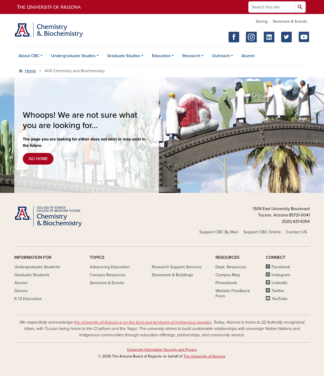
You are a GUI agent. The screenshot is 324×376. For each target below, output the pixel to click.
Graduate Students (31, 275)
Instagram (281, 275)
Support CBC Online (262, 232)
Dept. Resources (230, 267)
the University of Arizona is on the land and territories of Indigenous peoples (142, 322)
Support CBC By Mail (218, 232)
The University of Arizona (204, 356)
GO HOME (38, 158)
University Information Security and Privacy (162, 349)
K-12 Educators (28, 298)
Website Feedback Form (232, 293)
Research (191, 55)
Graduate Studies (123, 55)
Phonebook (226, 283)
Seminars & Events (290, 21)
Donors (21, 290)
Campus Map (227, 275)
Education (161, 55)
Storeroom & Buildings (172, 275)
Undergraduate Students (37, 267)
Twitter (278, 290)
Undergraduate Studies (73, 55)
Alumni (248, 55)
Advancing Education (110, 267)
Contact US (296, 232)
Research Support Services (176, 267)
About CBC (29, 55)
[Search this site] (271, 7)
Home (30, 71)
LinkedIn (279, 283)
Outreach (221, 55)
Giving (262, 21)
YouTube (279, 298)
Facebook (281, 267)
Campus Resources (107, 275)
